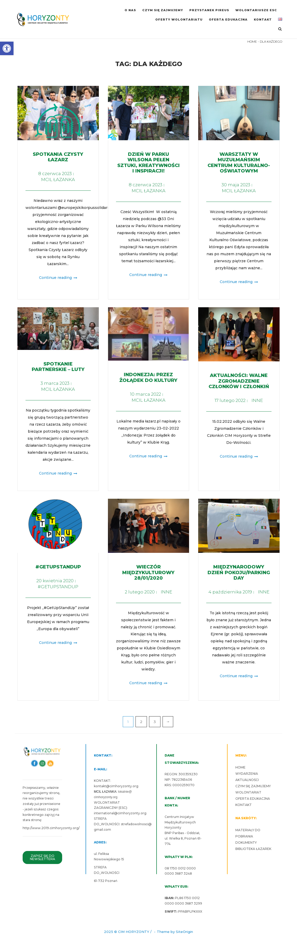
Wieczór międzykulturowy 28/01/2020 (148, 572)
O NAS (130, 10)
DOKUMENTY (246, 842)
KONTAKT (263, 19)
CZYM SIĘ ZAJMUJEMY (162, 10)
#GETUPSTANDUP (58, 567)
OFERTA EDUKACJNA (228, 19)
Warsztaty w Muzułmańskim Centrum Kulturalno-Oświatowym (239, 162)
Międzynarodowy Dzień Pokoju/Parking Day (239, 572)
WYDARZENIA (246, 774)
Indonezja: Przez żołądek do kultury (148, 377)
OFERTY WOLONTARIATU (179, 19)
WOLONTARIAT (248, 792)
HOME (252, 41)
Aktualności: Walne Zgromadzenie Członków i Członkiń (239, 381)
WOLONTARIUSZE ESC (256, 10)
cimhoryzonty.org (123, 786)
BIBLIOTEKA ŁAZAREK (253, 849)
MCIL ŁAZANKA (58, 179)
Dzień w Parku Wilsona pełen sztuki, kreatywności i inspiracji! (148, 162)
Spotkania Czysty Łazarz (58, 157)
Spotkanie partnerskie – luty (58, 367)
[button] (7, 48)
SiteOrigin (184, 932)
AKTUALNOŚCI (247, 780)
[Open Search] (280, 29)
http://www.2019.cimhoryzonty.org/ (51, 828)
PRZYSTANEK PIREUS (209, 10)
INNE (257, 400)
